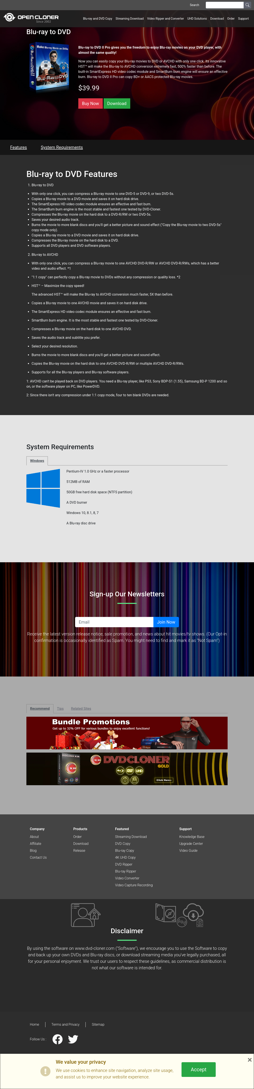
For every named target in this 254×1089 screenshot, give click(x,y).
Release (79, 851)
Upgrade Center (191, 844)
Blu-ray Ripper (125, 871)
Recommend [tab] (40, 709)
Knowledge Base (191, 837)
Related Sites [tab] (81, 709)
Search (194, 5)
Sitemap (98, 1024)
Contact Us (38, 857)
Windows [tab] (37, 461)
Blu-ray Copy (124, 851)
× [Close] (250, 1060)
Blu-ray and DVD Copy (97, 18)
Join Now (166, 622)
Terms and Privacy (65, 1024)
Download (217, 18)
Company (37, 829)
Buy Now (90, 103)
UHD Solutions (197, 18)
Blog (33, 851)
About (34, 837)
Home (34, 1024)
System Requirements (62, 147)
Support (243, 18)
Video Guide (188, 851)
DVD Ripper (123, 864)
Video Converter (127, 878)
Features (18, 147)
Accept (198, 1070)
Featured (122, 829)
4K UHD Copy (125, 857)
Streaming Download (130, 18)
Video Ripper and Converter (165, 18)
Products (80, 829)
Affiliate (35, 844)
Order (231, 18)
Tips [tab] (60, 709)
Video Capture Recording (134, 885)
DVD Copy (122, 844)
